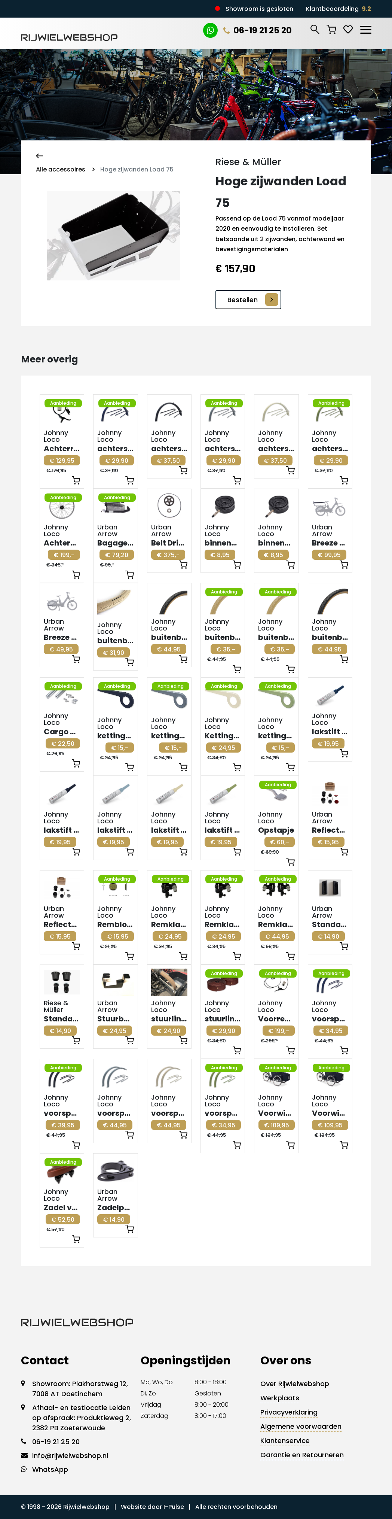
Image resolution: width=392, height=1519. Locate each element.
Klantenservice (285, 1440)
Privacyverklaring (289, 1412)
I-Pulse (173, 1507)
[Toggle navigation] (365, 28)
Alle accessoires (60, 169)
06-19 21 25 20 (257, 30)
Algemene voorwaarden (301, 1426)
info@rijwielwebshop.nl (70, 1455)
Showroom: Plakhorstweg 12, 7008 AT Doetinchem (80, 1388)
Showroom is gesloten (259, 8)
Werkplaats (279, 1398)
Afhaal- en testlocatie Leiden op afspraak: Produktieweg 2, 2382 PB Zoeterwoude (81, 1418)
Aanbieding (63, 403)
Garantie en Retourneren (302, 1454)
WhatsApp (50, 1469)
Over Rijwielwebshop (294, 1383)
